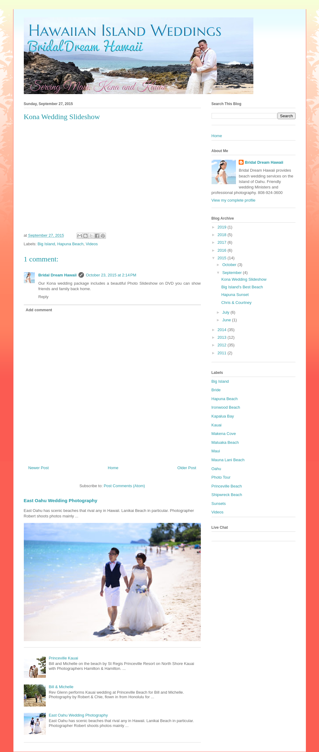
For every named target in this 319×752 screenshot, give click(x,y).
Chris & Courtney (236, 302)
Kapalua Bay (223, 416)
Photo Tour (221, 477)
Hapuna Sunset (235, 294)
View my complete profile (234, 200)
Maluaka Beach (225, 442)
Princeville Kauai (63, 658)
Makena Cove (224, 433)
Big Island (46, 244)
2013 (223, 337)
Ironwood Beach (226, 407)
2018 (223, 234)
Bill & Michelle (61, 686)
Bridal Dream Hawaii (57, 275)
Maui (216, 451)
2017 (223, 242)
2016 (223, 250)
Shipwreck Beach (227, 494)
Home (113, 467)
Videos (92, 244)
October (229, 264)
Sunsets (219, 503)
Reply (43, 296)
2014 (223, 329)
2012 (223, 345)
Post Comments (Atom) (124, 486)
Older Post (186, 467)
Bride (216, 390)
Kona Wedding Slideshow (243, 279)
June (227, 320)
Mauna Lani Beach (228, 460)
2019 (223, 227)
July (226, 312)
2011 (223, 353)
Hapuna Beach (70, 244)
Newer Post (38, 467)
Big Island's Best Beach (242, 287)
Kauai (217, 425)
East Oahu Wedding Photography (60, 500)
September (232, 272)
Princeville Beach (227, 486)
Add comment (39, 310)
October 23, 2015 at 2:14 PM (111, 275)
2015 (223, 258)
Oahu (216, 468)
